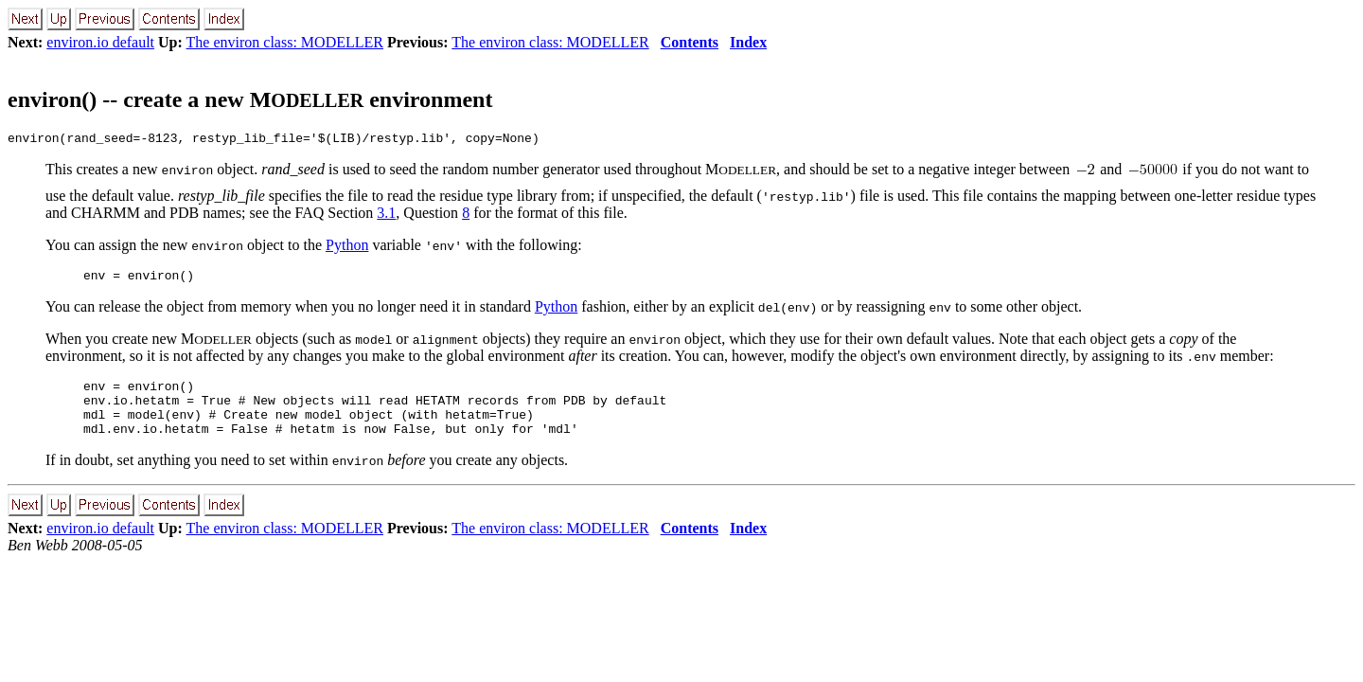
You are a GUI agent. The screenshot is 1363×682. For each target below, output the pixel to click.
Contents (689, 42)
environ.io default (100, 42)
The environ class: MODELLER (284, 42)
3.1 (386, 215)
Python (347, 248)
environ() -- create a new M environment (250, 99)
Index (748, 42)
